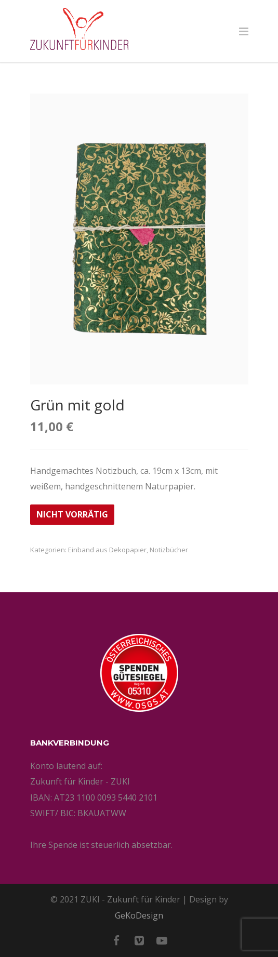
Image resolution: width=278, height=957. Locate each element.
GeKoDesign (139, 915)
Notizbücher (169, 549)
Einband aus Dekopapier (107, 549)
